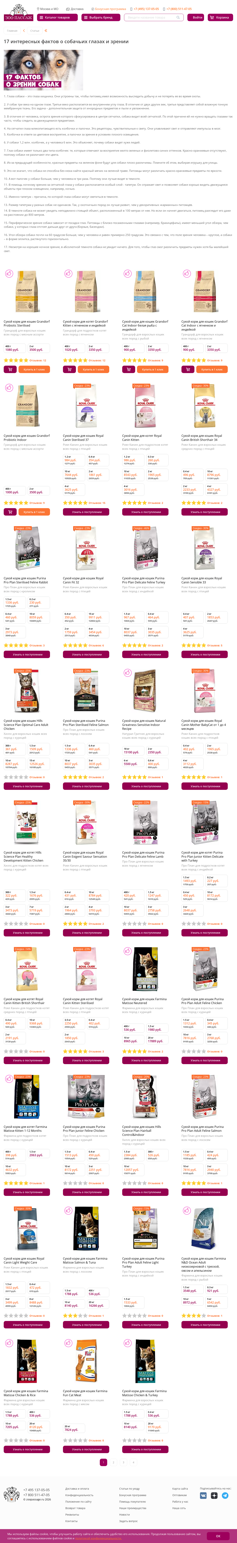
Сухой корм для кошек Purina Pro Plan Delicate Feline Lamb (143, 854)
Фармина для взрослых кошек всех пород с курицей (142, 1010)
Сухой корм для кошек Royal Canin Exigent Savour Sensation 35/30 (85, 856)
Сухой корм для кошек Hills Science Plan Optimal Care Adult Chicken (26, 725)
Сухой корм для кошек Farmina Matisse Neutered (144, 1001)
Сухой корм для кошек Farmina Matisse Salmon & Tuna (85, 1260)
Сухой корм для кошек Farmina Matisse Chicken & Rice (26, 1393)
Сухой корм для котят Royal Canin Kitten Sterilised (82, 1001)
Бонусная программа (110, 9)
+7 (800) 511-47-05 (179, 9)
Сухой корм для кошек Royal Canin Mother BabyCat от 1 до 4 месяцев (203, 725)
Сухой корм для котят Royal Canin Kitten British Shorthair (24, 1001)
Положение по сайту (78, 1501)
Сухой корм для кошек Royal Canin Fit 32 (83, 580)
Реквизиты (72, 1514)
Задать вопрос (128, 1521)
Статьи (34, 30)
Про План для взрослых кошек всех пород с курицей (202, 1010)
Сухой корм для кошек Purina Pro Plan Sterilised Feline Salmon (86, 723)
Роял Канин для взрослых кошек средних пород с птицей (203, 447)
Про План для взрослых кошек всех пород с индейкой (143, 589)
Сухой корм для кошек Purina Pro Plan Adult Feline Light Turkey (143, 1262)
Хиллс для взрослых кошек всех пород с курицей (25, 736)
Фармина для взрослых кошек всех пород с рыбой (202, 1277)
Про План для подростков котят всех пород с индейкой (203, 867)
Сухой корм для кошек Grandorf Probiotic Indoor (27, 438)
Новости (124, 1514)
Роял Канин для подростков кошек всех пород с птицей (200, 736)
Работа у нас (180, 1501)
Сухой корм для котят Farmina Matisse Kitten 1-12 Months (25, 1129)
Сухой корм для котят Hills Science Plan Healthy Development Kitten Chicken (23, 856)
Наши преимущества (132, 1508)
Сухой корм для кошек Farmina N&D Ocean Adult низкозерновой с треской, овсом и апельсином (203, 1264)
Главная (12, 30)
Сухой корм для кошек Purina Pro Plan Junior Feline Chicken (84, 1129)
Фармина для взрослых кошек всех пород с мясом (83, 1402)
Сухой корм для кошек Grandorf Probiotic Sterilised (27, 323)
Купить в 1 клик (34, 369)
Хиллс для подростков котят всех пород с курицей (26, 867)
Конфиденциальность (79, 1495)
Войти (197, 17)
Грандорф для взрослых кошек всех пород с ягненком (202, 336)
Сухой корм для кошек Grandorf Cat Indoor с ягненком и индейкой (204, 325)
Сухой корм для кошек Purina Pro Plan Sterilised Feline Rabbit (26, 580)
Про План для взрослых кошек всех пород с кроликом (24, 589)
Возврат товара (75, 1508)
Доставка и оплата (77, 1488)
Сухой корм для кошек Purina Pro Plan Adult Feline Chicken (202, 1001)
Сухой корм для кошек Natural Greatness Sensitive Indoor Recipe (144, 725)
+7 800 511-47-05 (36, 1495)
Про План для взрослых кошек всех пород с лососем (84, 732)
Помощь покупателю (132, 1501)
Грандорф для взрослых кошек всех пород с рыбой (143, 336)
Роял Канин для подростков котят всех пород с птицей (145, 447)
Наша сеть (179, 1508)
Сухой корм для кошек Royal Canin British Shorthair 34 (201, 438)
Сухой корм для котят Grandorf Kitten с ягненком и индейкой (85, 323)
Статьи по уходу (129, 1488)
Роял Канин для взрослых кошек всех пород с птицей (85, 447)
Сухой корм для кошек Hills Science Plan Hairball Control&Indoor (141, 1131)
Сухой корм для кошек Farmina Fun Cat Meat (85, 1393)
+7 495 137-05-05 (36, 1490)
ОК (218, 1536)
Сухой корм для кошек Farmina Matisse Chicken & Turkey (144, 1393)
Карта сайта (180, 1488)
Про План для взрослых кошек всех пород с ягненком (143, 863)
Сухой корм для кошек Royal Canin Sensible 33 (201, 580)
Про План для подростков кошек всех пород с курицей (85, 1138)
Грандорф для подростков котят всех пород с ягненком (84, 332)
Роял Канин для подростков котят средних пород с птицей (27, 1010)
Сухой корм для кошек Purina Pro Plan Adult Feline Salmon (202, 1129)
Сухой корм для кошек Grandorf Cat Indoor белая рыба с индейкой (145, 325)
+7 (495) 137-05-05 (146, 9)
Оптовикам (179, 1495)
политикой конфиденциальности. (98, 1538)
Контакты (71, 1521)
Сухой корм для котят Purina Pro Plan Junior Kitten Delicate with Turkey (202, 856)
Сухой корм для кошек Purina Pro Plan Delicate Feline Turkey (143, 580)
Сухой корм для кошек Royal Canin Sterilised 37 (83, 438)
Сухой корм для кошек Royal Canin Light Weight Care (24, 1260)
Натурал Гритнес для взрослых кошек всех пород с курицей (143, 736)
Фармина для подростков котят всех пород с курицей (25, 1138)
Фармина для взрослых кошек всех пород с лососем (83, 1269)
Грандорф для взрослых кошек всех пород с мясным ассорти (25, 332)
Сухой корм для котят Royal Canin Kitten (142, 438)
